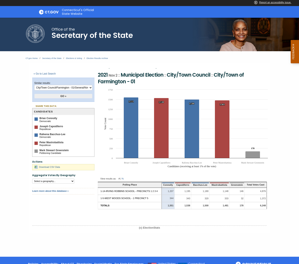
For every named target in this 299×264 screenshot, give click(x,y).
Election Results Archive (97, 58)
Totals (104, 205)
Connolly (162, 185)
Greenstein (231, 185)
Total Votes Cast (253, 184)
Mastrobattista (213, 185)
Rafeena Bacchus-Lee (52, 134)
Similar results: (42, 83)
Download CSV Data (47, 167)
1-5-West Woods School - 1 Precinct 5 (124, 198)
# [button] (119, 178)
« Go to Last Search (45, 73)
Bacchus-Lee (194, 185)
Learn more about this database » (50, 191)
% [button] (123, 178)
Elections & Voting (74, 58)
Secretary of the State (51, 58)
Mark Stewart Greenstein (54, 150)
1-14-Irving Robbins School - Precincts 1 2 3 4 (129, 191)
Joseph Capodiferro (51, 126)
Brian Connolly (48, 118)
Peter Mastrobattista (51, 142)
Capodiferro (176, 185)
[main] (149, 137)
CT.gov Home (32, 58)
